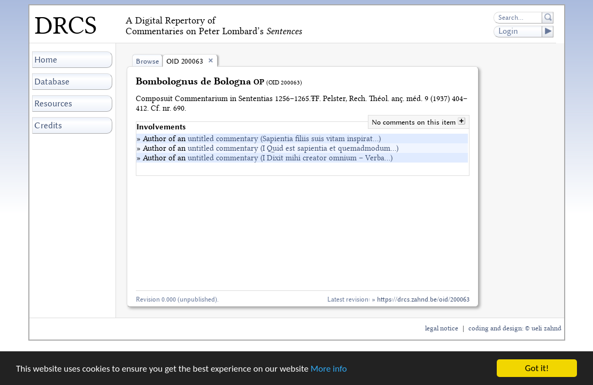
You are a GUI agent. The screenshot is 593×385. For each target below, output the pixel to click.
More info (329, 368)
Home (45, 60)
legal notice (441, 328)
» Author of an (258, 138)
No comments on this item (415, 122)
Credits (48, 125)
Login (525, 31)
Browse (147, 61)
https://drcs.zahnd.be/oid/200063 (423, 299)
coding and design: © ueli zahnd (514, 328)
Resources (53, 103)
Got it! (537, 368)
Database (52, 81)
